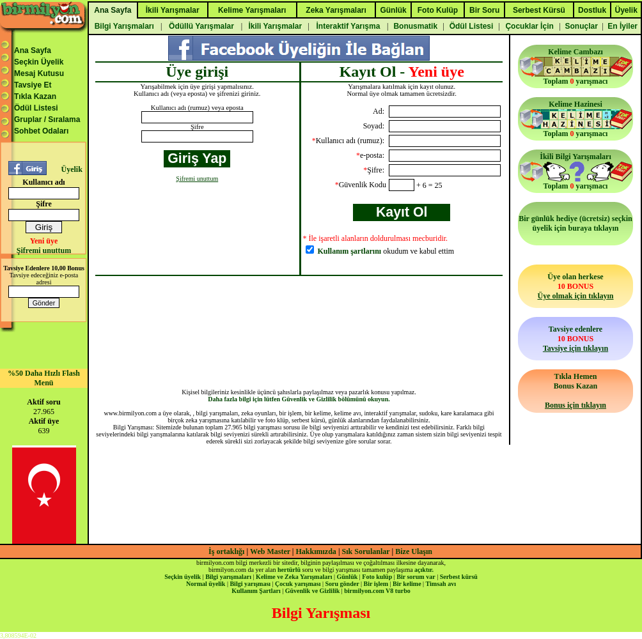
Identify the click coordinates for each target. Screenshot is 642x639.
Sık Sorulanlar (366, 551)
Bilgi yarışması (250, 583)
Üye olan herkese (575, 286)
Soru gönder (342, 583)
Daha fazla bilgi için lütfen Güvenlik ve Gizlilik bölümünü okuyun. (299, 399)
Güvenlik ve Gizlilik (312, 590)
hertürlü (289, 569)
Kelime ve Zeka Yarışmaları (294, 576)
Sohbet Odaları (41, 131)
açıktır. (424, 569)
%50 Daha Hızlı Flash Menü (44, 378)
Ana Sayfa (32, 50)
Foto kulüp (377, 576)
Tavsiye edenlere (575, 339)
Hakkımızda (316, 551)
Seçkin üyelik (182, 576)
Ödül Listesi (36, 108)
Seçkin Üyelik (38, 62)
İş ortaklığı (226, 551)
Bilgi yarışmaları (228, 576)
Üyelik (71, 169)
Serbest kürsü (459, 576)
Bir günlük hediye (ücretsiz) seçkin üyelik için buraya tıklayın (575, 223)
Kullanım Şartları (255, 590)
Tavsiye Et (32, 85)
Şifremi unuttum (44, 250)
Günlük (346, 576)
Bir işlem (376, 583)
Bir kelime (407, 583)
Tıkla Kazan (35, 96)
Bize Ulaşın (413, 551)
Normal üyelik (205, 583)
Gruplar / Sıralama (47, 119)
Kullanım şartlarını (350, 251)
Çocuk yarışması (297, 583)
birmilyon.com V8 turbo (377, 590)
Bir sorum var (415, 576)
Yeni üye (44, 240)
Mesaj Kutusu (39, 73)
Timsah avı (441, 583)
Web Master (271, 551)
